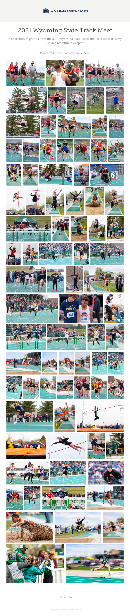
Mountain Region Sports (70, 610)
